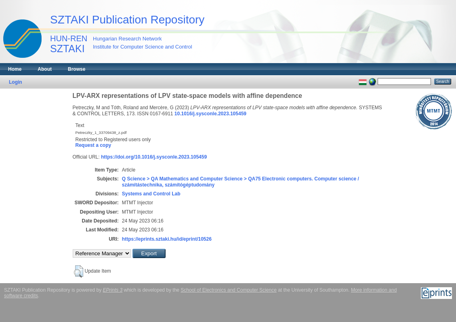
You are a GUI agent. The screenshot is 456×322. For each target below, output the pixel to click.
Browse (76, 69)
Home (14, 69)
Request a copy (93, 145)
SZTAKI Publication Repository (127, 19)
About (45, 69)
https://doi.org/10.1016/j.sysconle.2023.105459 (154, 157)
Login (15, 82)
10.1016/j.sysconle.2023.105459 (210, 114)
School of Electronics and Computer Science (228, 290)
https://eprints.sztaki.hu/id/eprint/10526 (167, 239)
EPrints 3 (113, 290)
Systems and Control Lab (151, 194)
